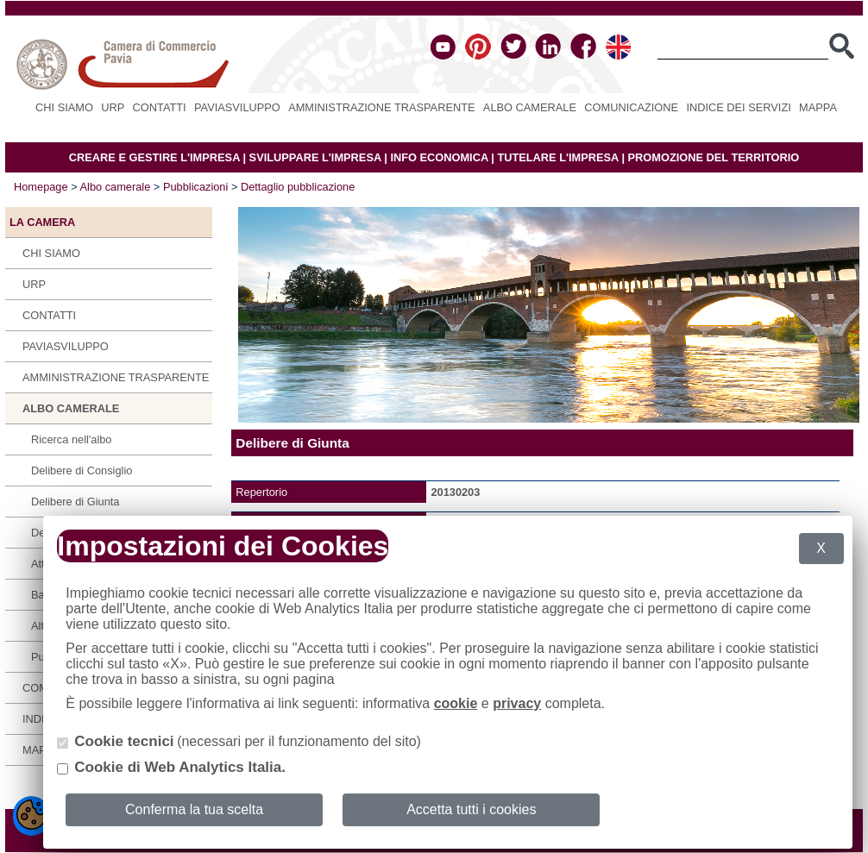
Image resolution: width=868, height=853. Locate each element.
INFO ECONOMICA (438, 157)
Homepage (41, 186)
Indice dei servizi (738, 107)
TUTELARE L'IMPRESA (558, 157)
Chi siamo (64, 107)
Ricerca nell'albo (71, 439)
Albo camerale (529, 107)
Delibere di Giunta (75, 501)
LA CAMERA (42, 222)
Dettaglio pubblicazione (298, 186)
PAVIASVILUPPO (237, 107)
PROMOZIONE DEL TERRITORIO (714, 157)
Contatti (159, 107)
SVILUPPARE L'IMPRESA (315, 157)
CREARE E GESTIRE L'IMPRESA (154, 157)
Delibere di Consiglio (81, 470)
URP (112, 107)
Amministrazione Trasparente (381, 107)
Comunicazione (631, 107)
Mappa (818, 107)
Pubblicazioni (195, 186)
